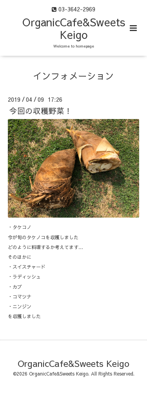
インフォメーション (73, 76)
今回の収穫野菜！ (40, 110)
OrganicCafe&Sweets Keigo (73, 28)
